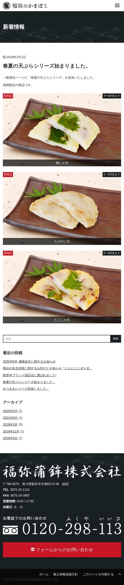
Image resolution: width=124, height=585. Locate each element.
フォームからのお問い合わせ (62, 549)
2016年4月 (10, 438)
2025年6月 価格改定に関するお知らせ (29, 361)
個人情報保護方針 (65, 574)
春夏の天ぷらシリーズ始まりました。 (29, 382)
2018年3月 (10, 424)
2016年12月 (11, 431)
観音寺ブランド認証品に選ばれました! (29, 375)
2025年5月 (10, 411)
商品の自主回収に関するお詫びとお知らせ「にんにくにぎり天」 (48, 368)
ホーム (44, 574)
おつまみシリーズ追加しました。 (26, 388)
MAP (65, 484)
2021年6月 (10, 417)
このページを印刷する (98, 574)
